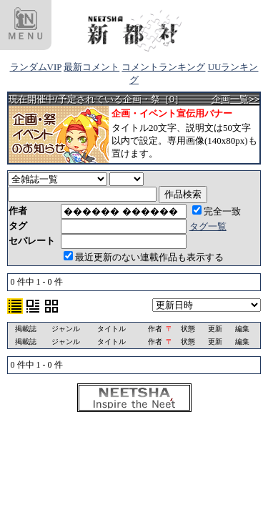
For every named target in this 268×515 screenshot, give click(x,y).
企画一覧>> (235, 99)
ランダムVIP (35, 67)
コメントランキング (163, 67)
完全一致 (216, 211)
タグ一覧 (208, 226)
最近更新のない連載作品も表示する (144, 257)
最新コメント (91, 67)
